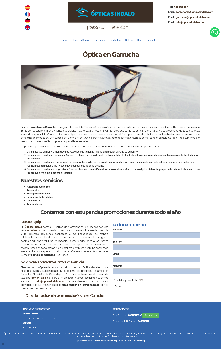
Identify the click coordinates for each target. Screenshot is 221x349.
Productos (115, 40)
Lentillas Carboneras (84, 336)
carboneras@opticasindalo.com (194, 12)
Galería (129, 40)
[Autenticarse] (3, 343)
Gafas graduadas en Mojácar (169, 333)
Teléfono (118, 241)
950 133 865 (181, 6)
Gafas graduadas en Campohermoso (199, 333)
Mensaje (117, 266)
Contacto (151, 40)
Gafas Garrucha (82, 333)
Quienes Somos (81, 40)
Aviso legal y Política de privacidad (110, 341)
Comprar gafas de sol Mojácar (140, 333)
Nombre (117, 229)
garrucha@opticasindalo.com (193, 17)
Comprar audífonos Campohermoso (129, 336)
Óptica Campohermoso (115, 333)
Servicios (100, 40)
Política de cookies (135, 341)
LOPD (140, 280)
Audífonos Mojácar (103, 336)
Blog (139, 40)
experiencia (33, 230)
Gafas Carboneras (65, 333)
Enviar (118, 286)
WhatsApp (150, 315)
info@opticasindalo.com (190, 22)
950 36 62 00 (39, 277)
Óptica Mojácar (97, 333)
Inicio (65, 40)
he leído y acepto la (128, 280)
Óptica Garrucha (11, 333)
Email (116, 253)
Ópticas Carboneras (29, 333)
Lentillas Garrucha (47, 333)
